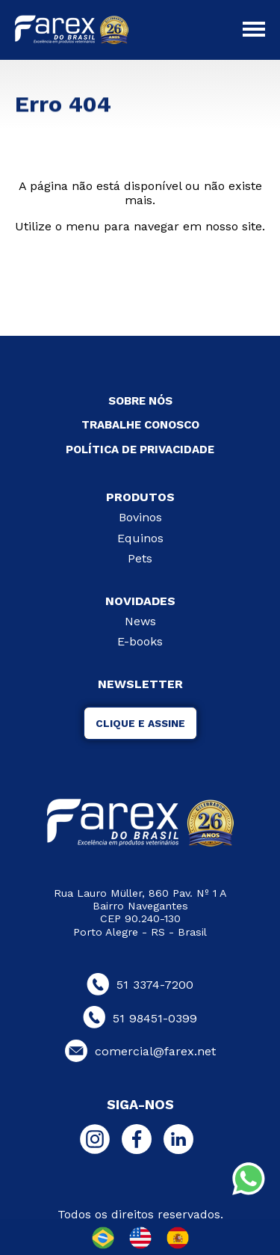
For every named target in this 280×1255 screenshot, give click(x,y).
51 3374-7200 (140, 985)
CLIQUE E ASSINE (140, 723)
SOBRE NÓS (140, 401)
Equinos (140, 538)
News (140, 621)
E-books (140, 641)
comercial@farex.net (140, 1051)
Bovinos (140, 517)
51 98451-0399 (140, 1018)
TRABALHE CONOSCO (140, 425)
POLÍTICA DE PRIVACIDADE (140, 449)
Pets (140, 558)
